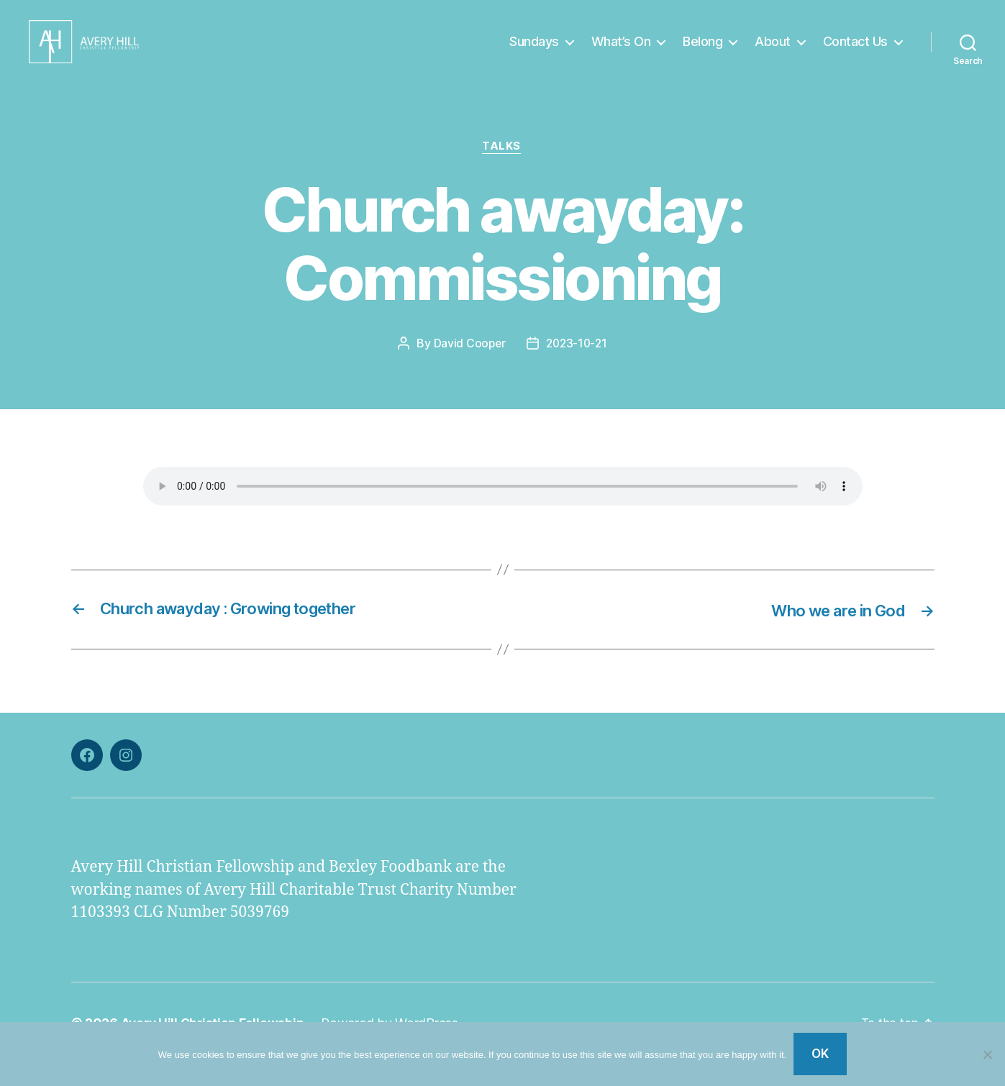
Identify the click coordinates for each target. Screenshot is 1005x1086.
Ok (820, 1053)
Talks (502, 169)
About (773, 52)
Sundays (534, 52)
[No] (987, 1054)
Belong (702, 52)
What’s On (621, 52)
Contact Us (855, 52)
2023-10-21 (577, 366)
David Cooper (467, 366)
